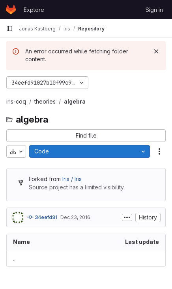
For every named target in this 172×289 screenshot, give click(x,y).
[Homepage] (10, 9)
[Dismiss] (156, 51)
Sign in (154, 9)
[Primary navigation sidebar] (9, 28)
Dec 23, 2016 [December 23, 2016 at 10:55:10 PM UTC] (75, 217)
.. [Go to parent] (14, 258)
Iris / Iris (72, 179)
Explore (34, 9)
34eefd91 (42, 217)
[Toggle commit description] (127, 217)
